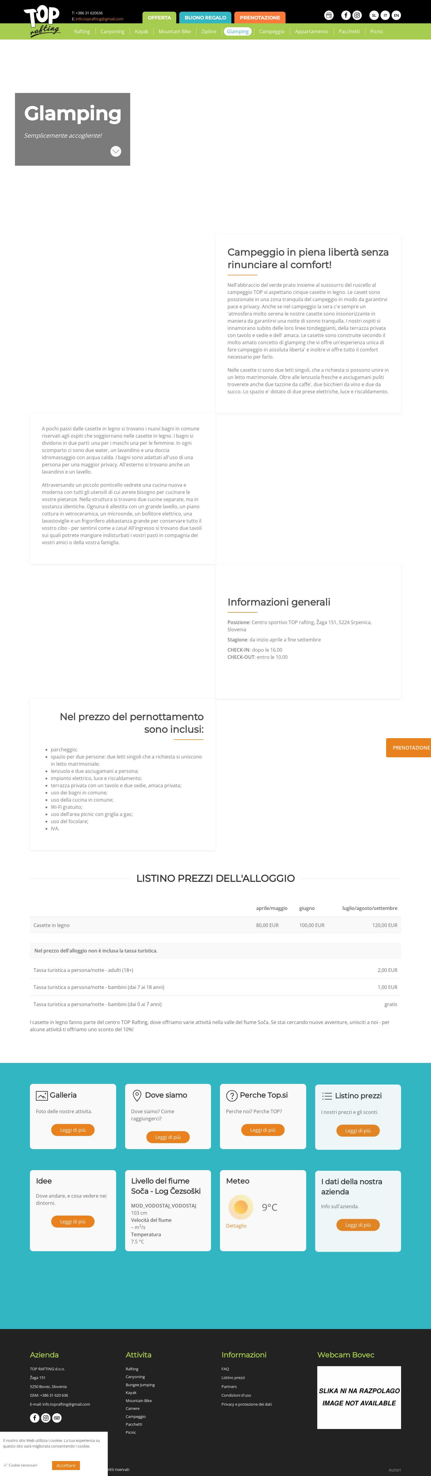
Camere (132, 1408)
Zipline (208, 31)
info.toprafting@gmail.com (99, 19)
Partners (229, 1386)
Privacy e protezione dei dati (246, 1404)
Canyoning (113, 31)
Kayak (141, 31)
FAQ (225, 1369)
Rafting (82, 31)
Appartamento (311, 31)
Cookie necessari (20, 1465)
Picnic (376, 31)
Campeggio (272, 31)
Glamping (238, 31)
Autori (395, 1470)
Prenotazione (260, 18)
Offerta (159, 18)
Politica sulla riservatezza (25, 1455)
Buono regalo (205, 18)
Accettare (66, 1465)
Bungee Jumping (140, 1384)
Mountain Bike (175, 31)
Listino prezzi (233, 1377)
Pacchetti (349, 31)
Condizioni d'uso (236, 1395)
